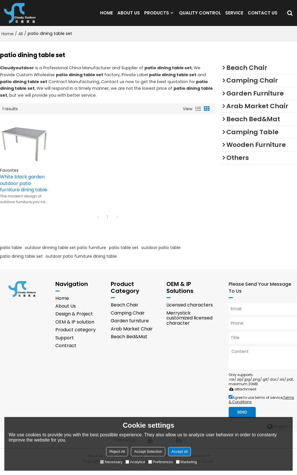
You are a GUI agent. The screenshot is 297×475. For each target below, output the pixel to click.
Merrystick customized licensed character (189, 324)
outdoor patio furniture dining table (81, 262)
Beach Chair (124, 311)
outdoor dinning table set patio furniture (65, 253)
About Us (65, 312)
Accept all (179, 451)
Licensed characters (189, 311)
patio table (11, 253)
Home (7, 39)
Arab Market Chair (132, 335)
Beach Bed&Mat (129, 343)
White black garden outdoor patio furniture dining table (24, 189)
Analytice (135, 462)
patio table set (123, 253)
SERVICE (234, 16)
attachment (242, 395)
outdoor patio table (161, 253)
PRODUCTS (156, 16)
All (20, 39)
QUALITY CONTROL (200, 16)
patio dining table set (21, 262)
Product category (75, 336)
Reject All (117, 451)
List (198, 114)
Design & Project (74, 320)
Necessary (111, 462)
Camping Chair (128, 319)
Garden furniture (130, 327)
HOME (106, 16)
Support (64, 344)
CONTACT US (262, 16)
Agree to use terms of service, (261, 405)
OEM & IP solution (74, 328)
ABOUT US (128, 16)
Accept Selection (148, 451)
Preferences (160, 462)
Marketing (186, 462)
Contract (65, 352)
